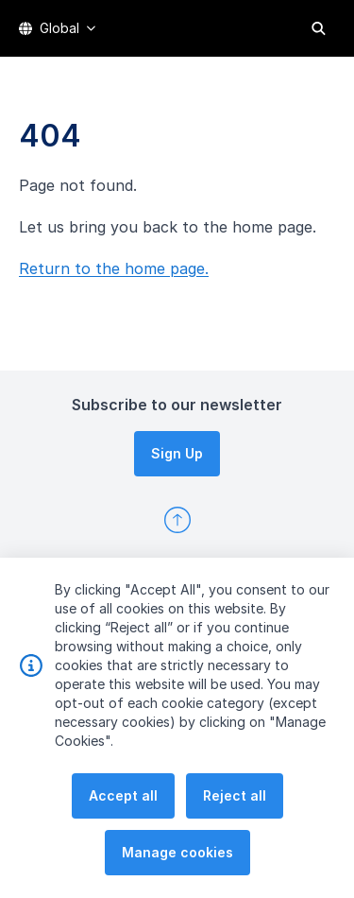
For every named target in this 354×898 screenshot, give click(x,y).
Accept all (123, 823)
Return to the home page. (114, 268)
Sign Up (177, 453)
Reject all (234, 823)
